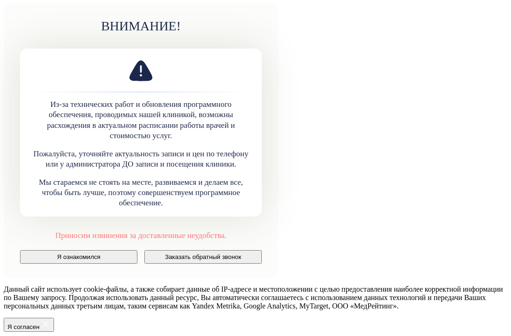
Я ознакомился (78, 256)
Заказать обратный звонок (203, 256)
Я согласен (28, 324)
